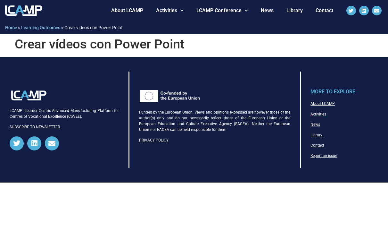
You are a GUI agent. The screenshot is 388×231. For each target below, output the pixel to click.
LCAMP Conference (222, 10)
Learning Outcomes (40, 27)
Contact (324, 10)
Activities (170, 10)
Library (294, 10)
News (267, 10)
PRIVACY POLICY (154, 140)
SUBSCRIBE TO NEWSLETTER (35, 127)
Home (11, 27)
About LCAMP (127, 10)
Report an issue (323, 155)
